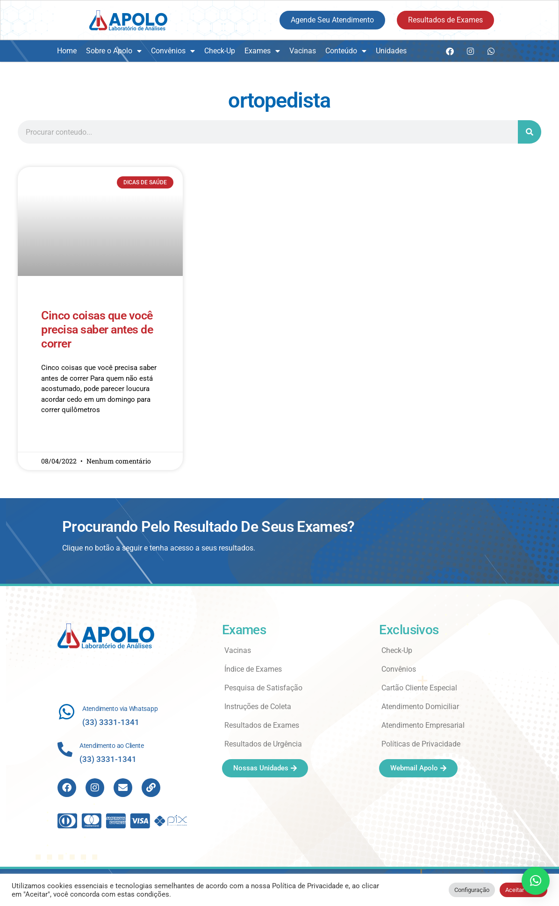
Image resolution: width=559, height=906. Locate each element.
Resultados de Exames (261, 725)
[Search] (529, 132)
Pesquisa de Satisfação (263, 687)
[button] (536, 881)
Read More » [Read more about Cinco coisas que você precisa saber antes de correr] (59, 437)
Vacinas (302, 50)
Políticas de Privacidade (420, 743)
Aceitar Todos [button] (523, 889)
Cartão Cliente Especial (419, 687)
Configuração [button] (471, 889)
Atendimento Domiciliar (420, 706)
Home (67, 50)
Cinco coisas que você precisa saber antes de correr (97, 329)
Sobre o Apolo (114, 51)
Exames (262, 51)
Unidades (391, 50)
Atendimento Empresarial (423, 725)
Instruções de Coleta (257, 706)
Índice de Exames (253, 669)
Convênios (173, 51)
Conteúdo (345, 51)
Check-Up (219, 50)
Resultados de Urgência (263, 743)
